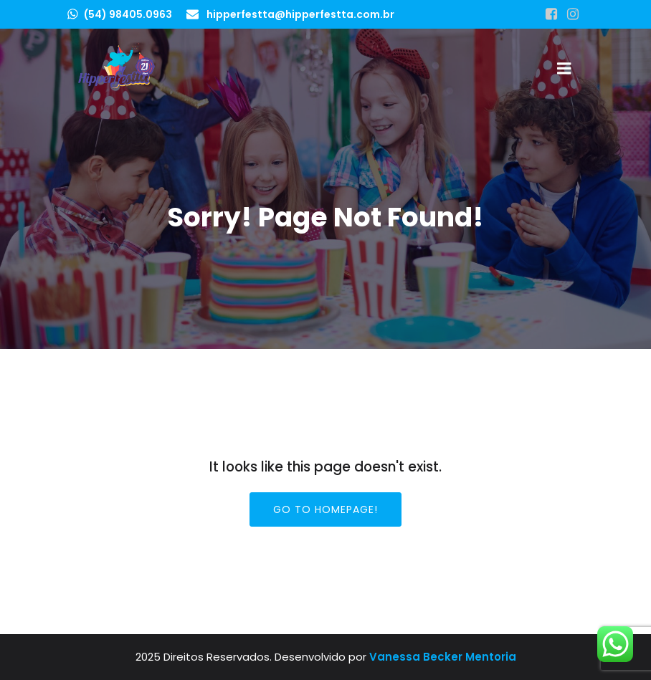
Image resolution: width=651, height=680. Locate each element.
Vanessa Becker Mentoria (442, 656)
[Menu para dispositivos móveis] (564, 68)
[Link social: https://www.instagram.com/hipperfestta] (573, 14)
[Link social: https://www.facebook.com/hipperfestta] (551, 14)
